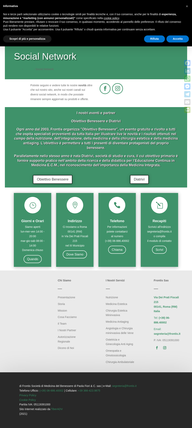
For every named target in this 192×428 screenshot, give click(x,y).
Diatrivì (139, 179)
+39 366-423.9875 (89, 390)
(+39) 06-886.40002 (52, 390)
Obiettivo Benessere (52, 179)
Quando (32, 259)
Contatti (28, 69)
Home (17, 69)
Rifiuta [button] (154, 38)
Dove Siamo (74, 254)
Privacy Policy (27, 395)
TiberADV (57, 409)
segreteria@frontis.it (124, 385)
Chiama (117, 249)
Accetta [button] (178, 38)
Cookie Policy (27, 400)
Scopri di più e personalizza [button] (27, 38)
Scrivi (159, 249)
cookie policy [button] (111, 18)
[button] (187, 6)
